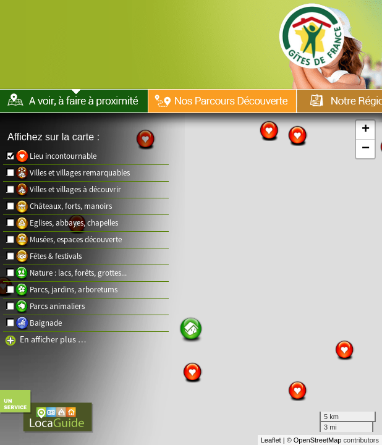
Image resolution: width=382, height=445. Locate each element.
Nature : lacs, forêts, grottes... (78, 273)
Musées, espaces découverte (76, 239)
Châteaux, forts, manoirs (71, 206)
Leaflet (271, 440)
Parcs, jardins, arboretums (73, 289)
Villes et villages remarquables (80, 172)
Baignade (46, 323)
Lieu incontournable (63, 156)
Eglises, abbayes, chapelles (74, 223)
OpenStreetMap (318, 440)
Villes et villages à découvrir (75, 189)
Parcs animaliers (57, 306)
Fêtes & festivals (56, 256)
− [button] (366, 149)
